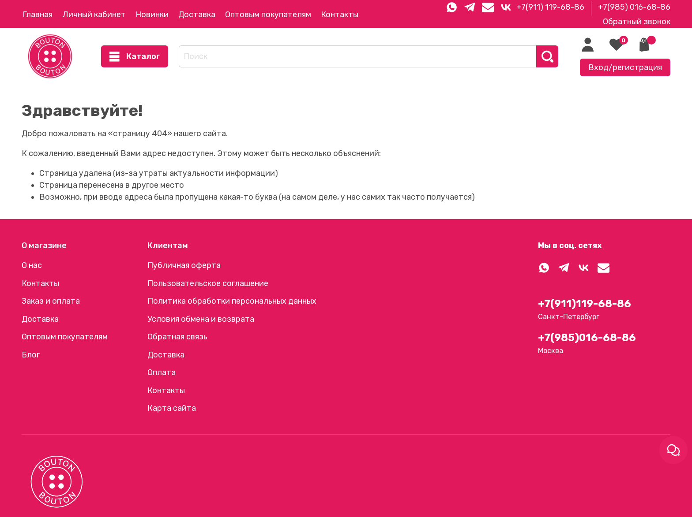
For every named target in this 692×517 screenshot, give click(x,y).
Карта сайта (171, 408)
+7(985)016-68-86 (587, 337)
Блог (31, 355)
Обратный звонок (636, 21)
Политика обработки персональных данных (231, 301)
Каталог (134, 57)
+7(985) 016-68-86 (634, 7)
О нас (32, 265)
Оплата (161, 372)
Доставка (196, 14)
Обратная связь (177, 337)
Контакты (339, 14)
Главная (38, 14)
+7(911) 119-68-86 (550, 7)
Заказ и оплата (51, 301)
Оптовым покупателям (268, 14)
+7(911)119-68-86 (584, 304)
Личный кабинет (94, 14)
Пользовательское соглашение (207, 283)
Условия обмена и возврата (200, 319)
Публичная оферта (184, 265)
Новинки (152, 14)
